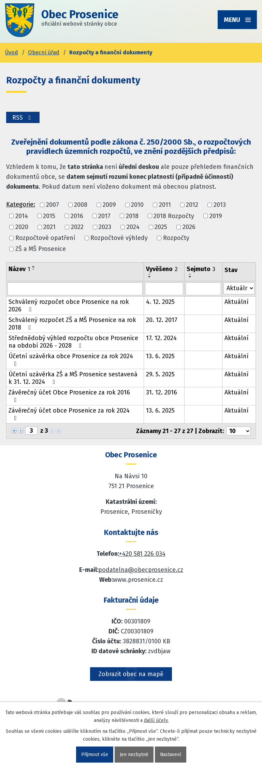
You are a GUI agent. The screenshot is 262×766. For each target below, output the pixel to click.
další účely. (156, 720)
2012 (192, 205)
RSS (23, 117)
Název (19, 269)
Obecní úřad (43, 52)
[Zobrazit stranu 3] (31, 431)
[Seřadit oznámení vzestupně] (34, 266)
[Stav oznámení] (238, 288)
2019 (215, 216)
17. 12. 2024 (161, 338)
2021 (49, 227)
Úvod (11, 52)
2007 (52, 205)
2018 (132, 216)
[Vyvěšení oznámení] (164, 288)
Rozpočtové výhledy (119, 238)
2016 (77, 216)
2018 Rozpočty (174, 216)
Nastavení (170, 754)
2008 (80, 205)
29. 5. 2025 (160, 374)
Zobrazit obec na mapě (131, 674)
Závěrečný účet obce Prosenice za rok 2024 (69, 414)
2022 (77, 227)
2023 (105, 227)
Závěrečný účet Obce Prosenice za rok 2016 (69, 396)
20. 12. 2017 (161, 320)
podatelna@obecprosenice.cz (140, 570)
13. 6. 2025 (160, 356)
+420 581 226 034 (142, 553)
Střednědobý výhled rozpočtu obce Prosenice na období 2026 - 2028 (73, 341)
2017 (104, 216)
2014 (21, 216)
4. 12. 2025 (160, 302)
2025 (161, 227)
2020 (21, 227)
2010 (137, 205)
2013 (220, 205)
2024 (133, 227)
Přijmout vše (94, 754)
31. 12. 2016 (161, 392)
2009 (109, 205)
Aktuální (236, 302)
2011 (165, 205)
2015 (49, 216)
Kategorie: (20, 204)
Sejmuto (201, 269)
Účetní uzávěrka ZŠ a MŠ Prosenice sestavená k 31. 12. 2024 (73, 378)
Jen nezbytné (133, 754)
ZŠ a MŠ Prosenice (40, 249)
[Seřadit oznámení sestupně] (34, 269)
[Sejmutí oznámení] (203, 288)
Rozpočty (176, 238)
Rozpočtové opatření (45, 238)
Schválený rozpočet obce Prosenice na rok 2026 (69, 305)
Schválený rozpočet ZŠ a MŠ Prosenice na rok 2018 (72, 323)
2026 (189, 227)
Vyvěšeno (162, 269)
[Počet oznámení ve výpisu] (238, 431)
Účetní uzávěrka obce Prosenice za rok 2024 (71, 359)
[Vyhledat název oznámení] (75, 288)
